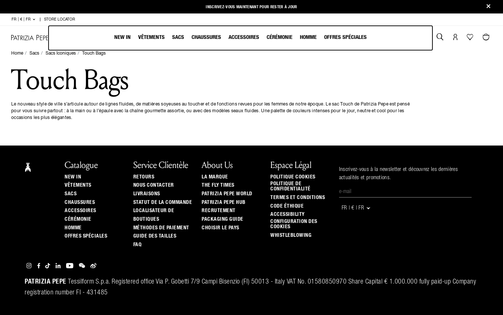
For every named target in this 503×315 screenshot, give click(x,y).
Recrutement (219, 210)
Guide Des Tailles (155, 236)
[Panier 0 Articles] (487, 38)
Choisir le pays (220, 227)
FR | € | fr (24, 19)
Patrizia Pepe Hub (224, 202)
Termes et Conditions (297, 197)
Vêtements (151, 37)
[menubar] (240, 38)
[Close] (488, 6)
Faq (137, 244)
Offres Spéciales (345, 37)
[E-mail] (405, 192)
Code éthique (287, 206)
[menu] (240, 38)
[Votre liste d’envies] (471, 39)
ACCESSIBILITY (287, 214)
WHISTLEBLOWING (290, 235)
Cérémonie (279, 37)
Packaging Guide (222, 219)
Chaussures (206, 37)
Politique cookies (293, 177)
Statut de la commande (162, 202)
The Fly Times (218, 185)
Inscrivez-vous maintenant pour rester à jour (251, 7)
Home (17, 53)
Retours (144, 177)
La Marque (215, 177)
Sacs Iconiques (61, 53)
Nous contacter (153, 185)
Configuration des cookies (293, 224)
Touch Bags (94, 53)
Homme (308, 37)
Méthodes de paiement (161, 227)
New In (122, 37)
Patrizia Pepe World (227, 193)
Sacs (178, 37)
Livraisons (146, 193)
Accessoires (244, 37)
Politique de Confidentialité (290, 186)
